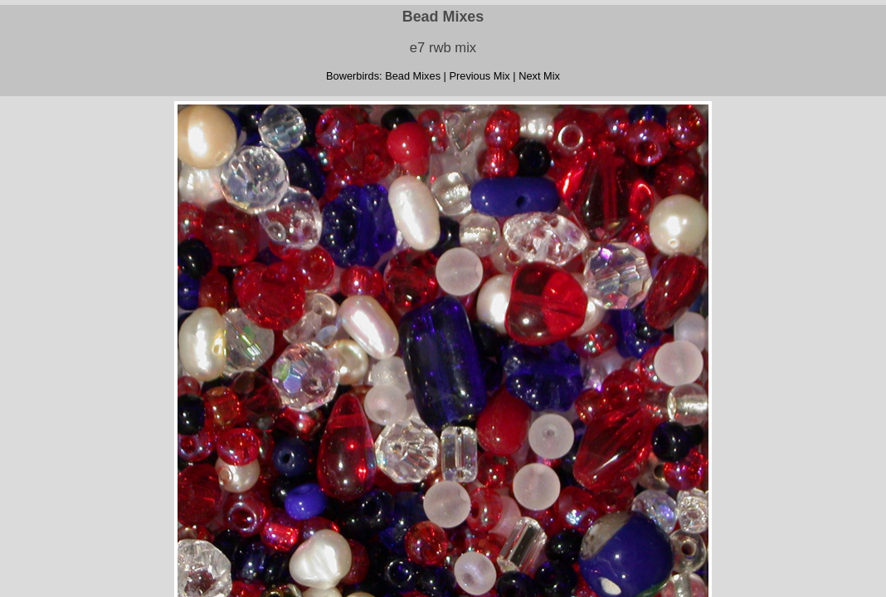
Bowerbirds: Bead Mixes (383, 76)
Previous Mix (479, 76)
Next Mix (539, 76)
